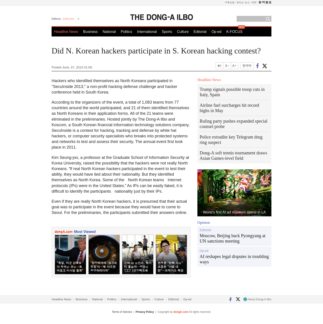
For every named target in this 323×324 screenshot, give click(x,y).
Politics (126, 32)
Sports (167, 32)
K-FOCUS (234, 32)
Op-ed (216, 32)
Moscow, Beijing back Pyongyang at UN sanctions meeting (233, 238)
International (147, 32)
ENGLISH (68, 18)
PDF (254, 2)
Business (90, 32)
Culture (183, 32)
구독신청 (230, 2)
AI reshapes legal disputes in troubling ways (234, 259)
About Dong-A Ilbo (257, 299)
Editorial (200, 32)
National (109, 32)
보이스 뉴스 (243, 2)
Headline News (66, 32)
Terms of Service (122, 311)
